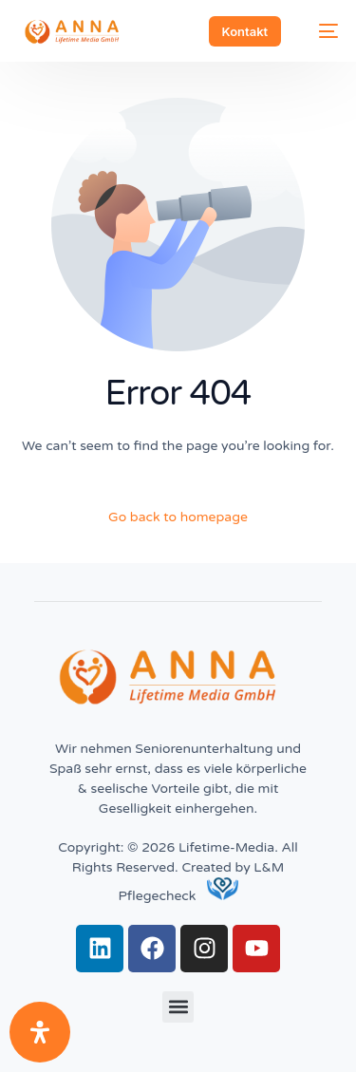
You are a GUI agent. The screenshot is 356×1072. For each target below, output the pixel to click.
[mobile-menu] (319, 31)
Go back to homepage (178, 517)
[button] (178, 1007)
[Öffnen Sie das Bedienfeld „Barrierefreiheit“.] (39, 1032)
